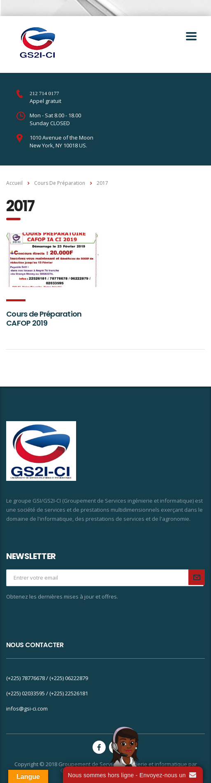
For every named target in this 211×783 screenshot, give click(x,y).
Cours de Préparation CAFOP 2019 (44, 318)
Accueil (14, 182)
